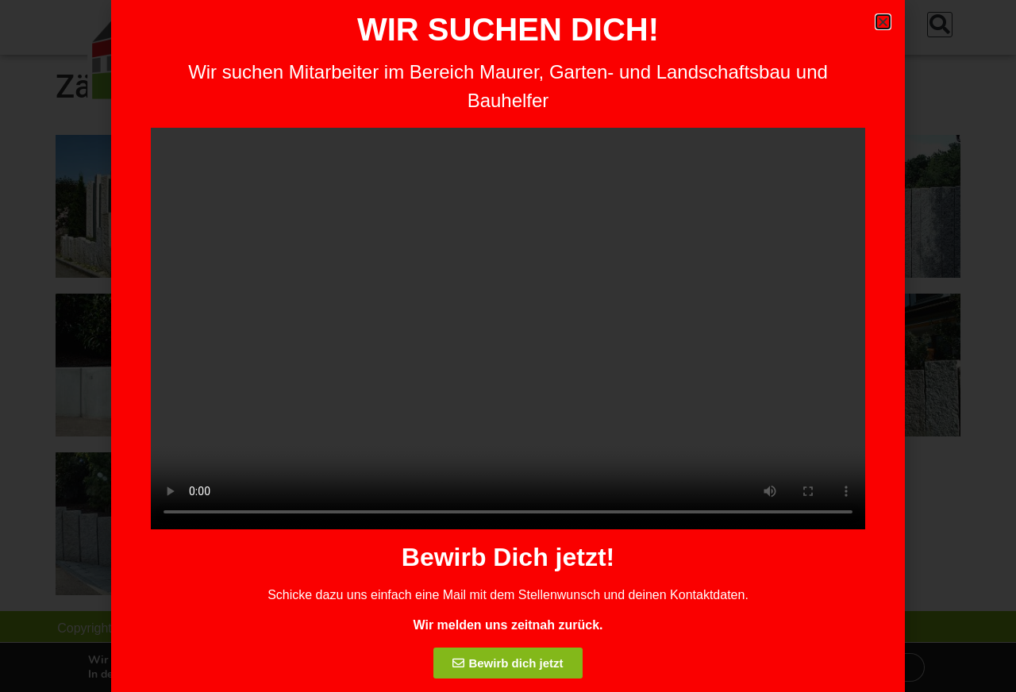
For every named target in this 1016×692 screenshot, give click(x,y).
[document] (508, 346)
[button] (883, 22)
